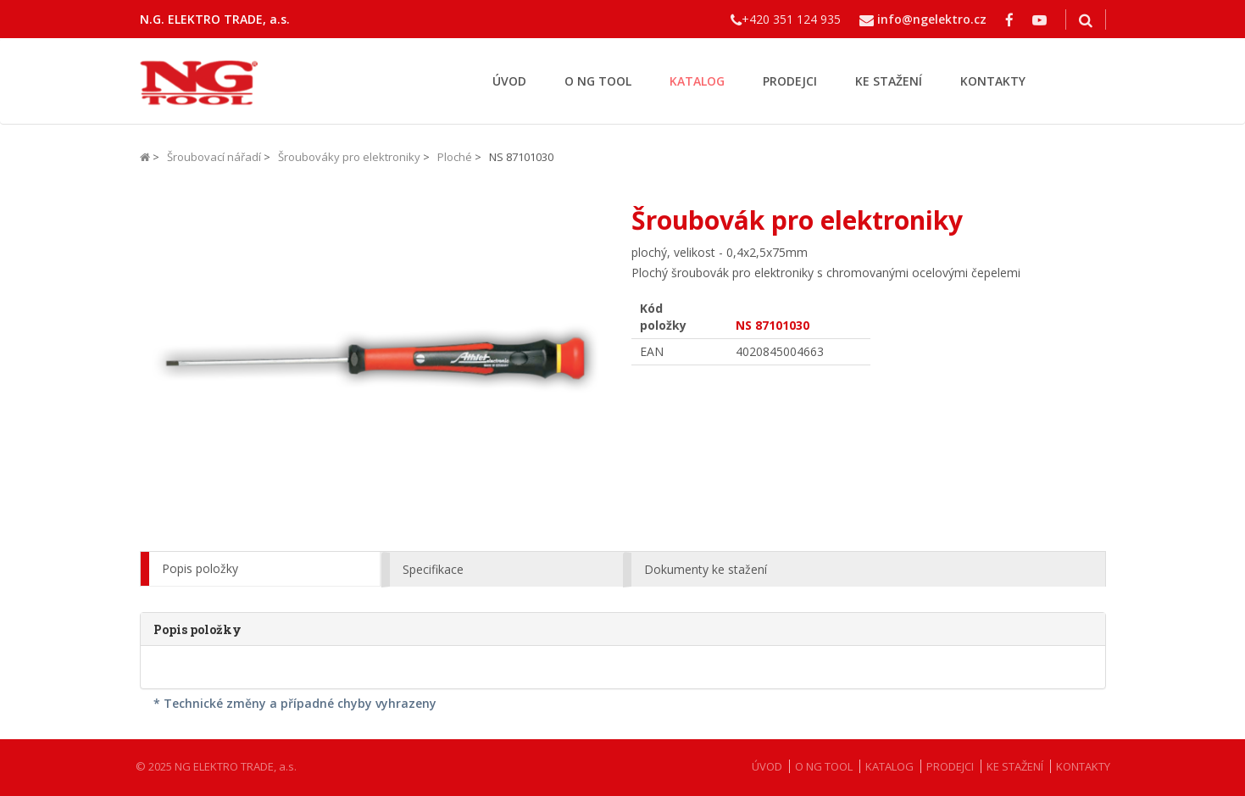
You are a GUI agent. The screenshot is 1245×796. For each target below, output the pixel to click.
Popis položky (200, 568)
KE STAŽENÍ (888, 81)
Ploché (454, 156)
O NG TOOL (597, 81)
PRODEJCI (790, 81)
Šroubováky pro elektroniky (349, 156)
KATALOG (697, 81)
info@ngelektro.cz (932, 19)
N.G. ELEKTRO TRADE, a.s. (215, 19)
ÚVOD (509, 81)
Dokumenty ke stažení (705, 569)
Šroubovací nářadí (214, 156)
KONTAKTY (992, 81)
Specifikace (433, 569)
